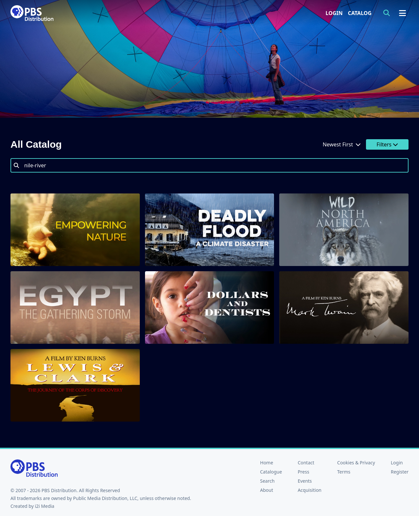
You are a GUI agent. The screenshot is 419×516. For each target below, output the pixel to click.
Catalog (360, 13)
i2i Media (44, 506)
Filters (387, 144)
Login (334, 13)
